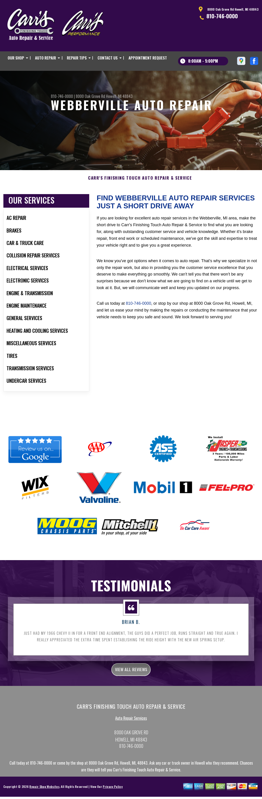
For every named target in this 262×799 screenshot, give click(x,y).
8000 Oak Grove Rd (90, 96)
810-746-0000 (222, 16)
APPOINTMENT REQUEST (148, 58)
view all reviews (131, 678)
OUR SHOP (16, 58)
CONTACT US (108, 58)
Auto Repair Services (131, 728)
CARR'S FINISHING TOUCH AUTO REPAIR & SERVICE (140, 186)
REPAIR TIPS (77, 58)
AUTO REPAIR (45, 58)
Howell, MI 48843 (119, 96)
